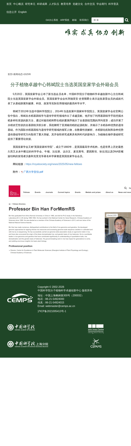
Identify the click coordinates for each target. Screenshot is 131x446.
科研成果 (42, 4)
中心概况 (18, 4)
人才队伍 (54, 4)
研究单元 (30, 4)
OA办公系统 (52, 20)
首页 (9, 4)
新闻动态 (18, 74)
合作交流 (90, 4)
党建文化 (78, 4)
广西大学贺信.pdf (33, 171)
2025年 (27, 74)
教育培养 (66, 4)
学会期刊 (101, 4)
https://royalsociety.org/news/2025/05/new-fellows (54, 164)
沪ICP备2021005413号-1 (52, 311)
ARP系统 (64, 20)
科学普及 (113, 4)
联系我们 (84, 20)
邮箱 (74, 20)
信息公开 (11, 12)
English (22, 12)
